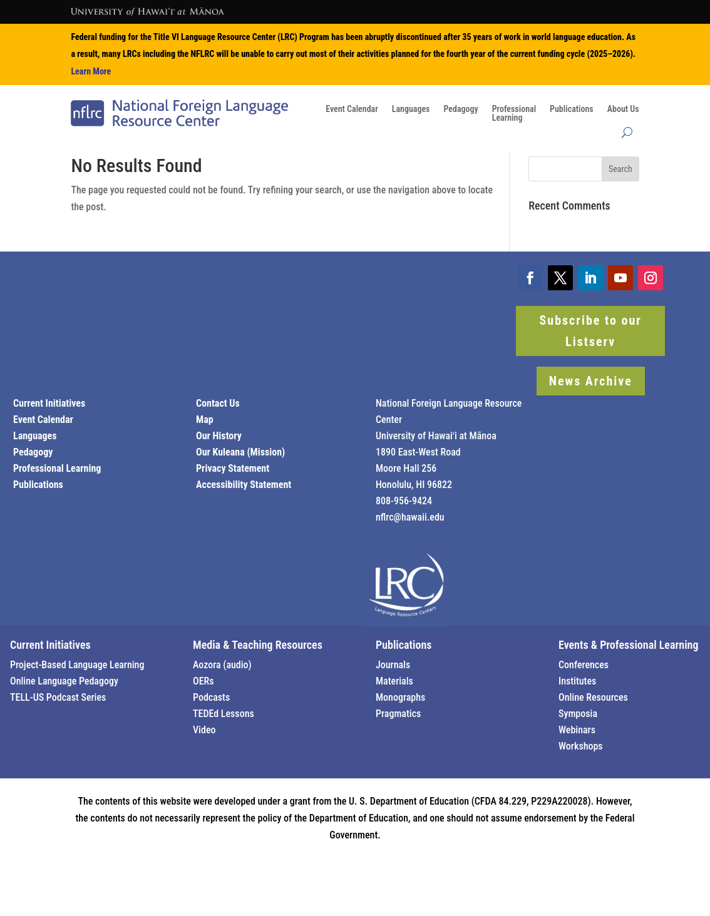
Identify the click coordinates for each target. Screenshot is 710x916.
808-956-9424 (404, 501)
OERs (203, 681)
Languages (411, 109)
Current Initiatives (49, 403)
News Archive (590, 381)
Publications (572, 109)
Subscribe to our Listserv (591, 331)
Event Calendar (352, 109)
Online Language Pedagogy (64, 681)
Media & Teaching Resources (257, 644)
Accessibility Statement (243, 485)
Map (205, 419)
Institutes (577, 681)
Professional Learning (57, 468)
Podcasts (211, 697)
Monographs (400, 697)
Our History (219, 436)
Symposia (577, 714)
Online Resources (593, 697)
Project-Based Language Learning (77, 665)
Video (204, 730)
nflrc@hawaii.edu (410, 517)
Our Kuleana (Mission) (240, 452)
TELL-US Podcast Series (58, 697)
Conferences (583, 665)
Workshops (580, 746)
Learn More (91, 71)
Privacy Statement (232, 468)
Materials (394, 681)
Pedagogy (460, 109)
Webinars (576, 730)
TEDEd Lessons (223, 714)
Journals (393, 665)
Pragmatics (398, 714)
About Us (623, 109)
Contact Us (218, 403)
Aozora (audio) (222, 665)
